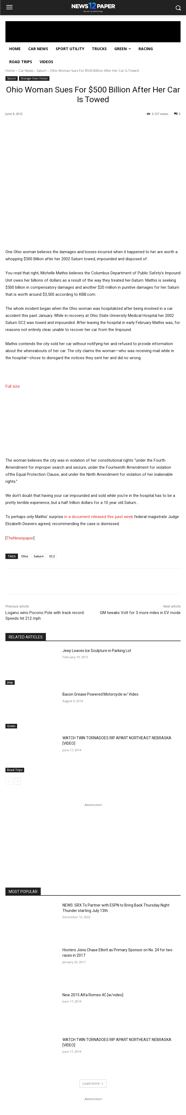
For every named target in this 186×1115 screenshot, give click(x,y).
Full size (12, 386)
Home (10, 70)
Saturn (41, 70)
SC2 (52, 556)
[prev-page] (8, 781)
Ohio (24, 556)
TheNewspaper (20, 538)
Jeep (10, 682)
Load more (93, 1083)
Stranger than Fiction (34, 78)
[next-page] (17, 781)
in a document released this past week (98, 516)
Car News (25, 70)
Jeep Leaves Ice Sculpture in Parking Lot (96, 650)
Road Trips (15, 770)
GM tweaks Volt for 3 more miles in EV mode (140, 612)
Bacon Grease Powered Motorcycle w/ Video (100, 694)
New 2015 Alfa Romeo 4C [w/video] (92, 995)
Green (11, 726)
